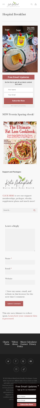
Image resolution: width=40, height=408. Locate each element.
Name (8, 258)
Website (8, 279)
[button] (3, 4)
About (15, 344)
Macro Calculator (28, 342)
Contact (24, 344)
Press (7, 344)
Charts (6, 342)
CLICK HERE (8, 196)
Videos (15, 342)
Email (8, 269)
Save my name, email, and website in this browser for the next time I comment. (19, 294)
